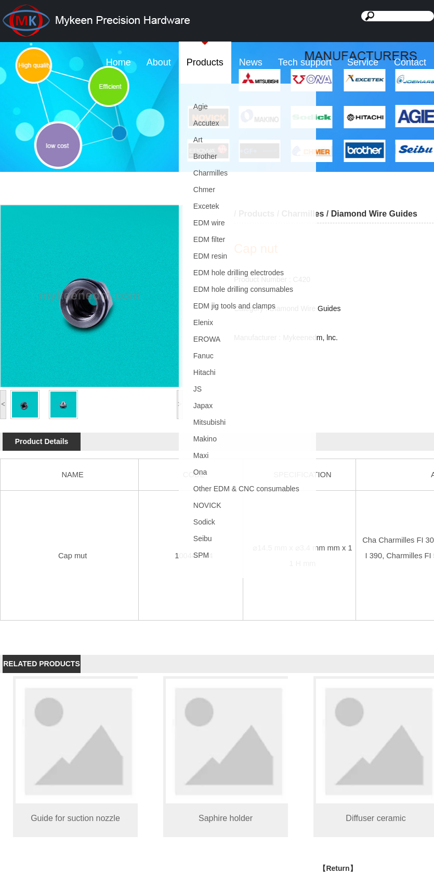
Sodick (204, 522)
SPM (201, 555)
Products (205, 62)
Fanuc (203, 356)
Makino (205, 439)
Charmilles (210, 173)
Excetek (206, 206)
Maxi (201, 455)
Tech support (305, 62)
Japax (203, 405)
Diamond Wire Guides (374, 213)
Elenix (203, 322)
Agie (200, 106)
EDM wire (209, 223)
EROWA (206, 339)
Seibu (202, 538)
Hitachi (204, 372)
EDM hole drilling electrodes (238, 272)
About (159, 62)
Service (362, 62)
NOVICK (207, 505)
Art (198, 140)
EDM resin (210, 256)
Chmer (204, 189)
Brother (205, 156)
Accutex (206, 123)
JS (197, 389)
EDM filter (209, 239)
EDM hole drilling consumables (243, 289)
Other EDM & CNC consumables (246, 489)
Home (118, 62)
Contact (410, 62)
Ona (200, 472)
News (250, 62)
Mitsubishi (209, 422)
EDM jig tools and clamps (234, 306)
